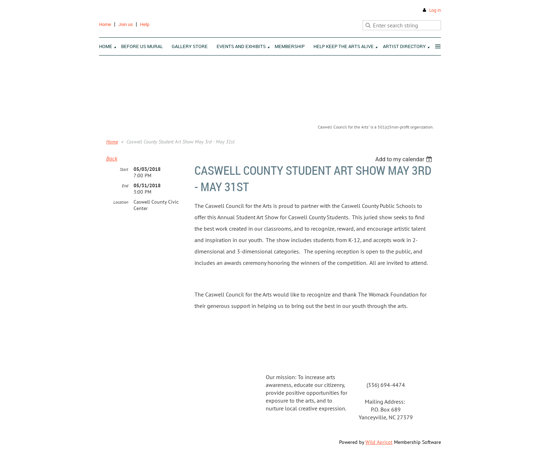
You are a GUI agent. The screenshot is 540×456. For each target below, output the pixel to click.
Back (111, 158)
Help (144, 24)
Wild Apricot (379, 442)
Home (105, 24)
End (125, 185)
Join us (125, 24)
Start (124, 169)
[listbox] (404, 159)
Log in (435, 10)
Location (120, 202)
